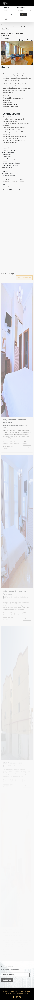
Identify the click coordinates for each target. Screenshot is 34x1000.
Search (15, 19)
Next (31, 53)
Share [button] (23, 40)
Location (6, 7)
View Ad (27, 448)
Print (31, 40)
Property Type (20, 7)
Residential (10, 24)
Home (3, 24)
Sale (10, 14)
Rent (23, 14)
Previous (3, 53)
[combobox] (7, 10)
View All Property (24, 278)
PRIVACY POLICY (10, 993)
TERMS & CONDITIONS (22, 993)
